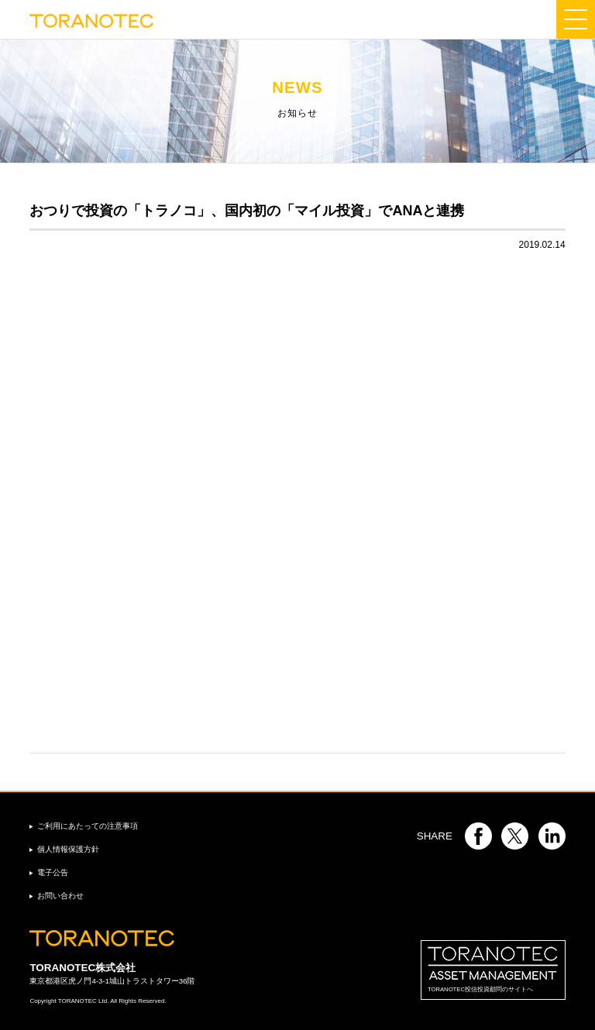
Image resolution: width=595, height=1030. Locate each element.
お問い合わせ (60, 895)
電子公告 (52, 872)
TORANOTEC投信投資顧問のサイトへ (493, 969)
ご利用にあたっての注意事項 (87, 826)
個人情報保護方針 (68, 849)
